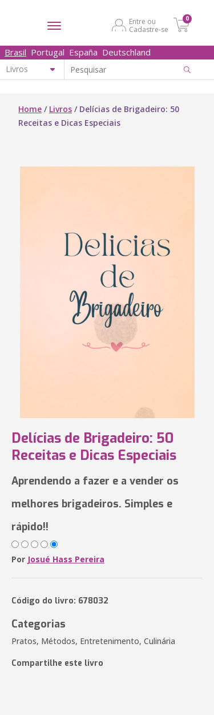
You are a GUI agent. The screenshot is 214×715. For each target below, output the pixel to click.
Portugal (47, 52)
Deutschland (126, 52)
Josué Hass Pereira (65, 559)
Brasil (15, 52)
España (83, 52)
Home (30, 109)
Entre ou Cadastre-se (148, 25)
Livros (60, 109)
